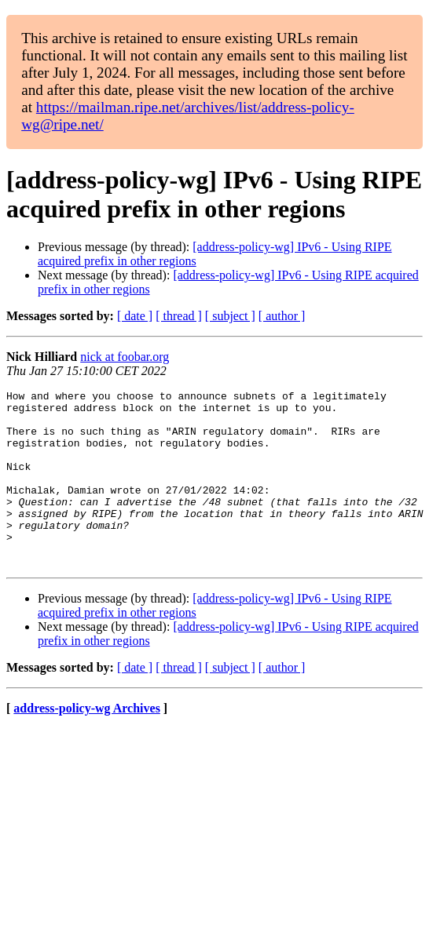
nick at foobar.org (124, 356)
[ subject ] (230, 315)
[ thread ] (179, 315)
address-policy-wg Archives (86, 743)
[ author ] (282, 315)
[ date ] (134, 315)
